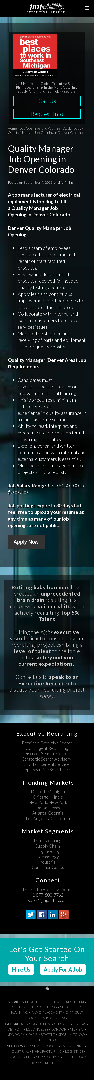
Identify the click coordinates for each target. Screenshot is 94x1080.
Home (12, 128)
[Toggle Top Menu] (86, 8)
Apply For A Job (63, 969)
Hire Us (21, 969)
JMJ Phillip (47, 8)
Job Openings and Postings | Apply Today (50, 128)
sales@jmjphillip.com (48, 900)
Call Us (47, 101)
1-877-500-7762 (47, 894)
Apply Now (26, 542)
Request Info (47, 114)
